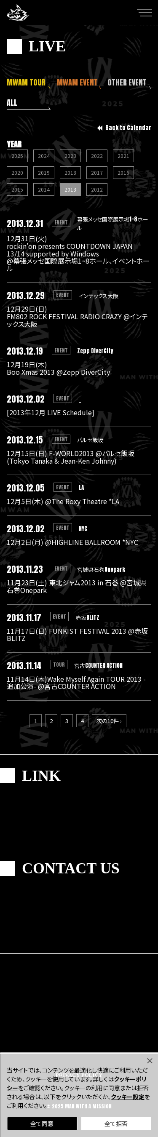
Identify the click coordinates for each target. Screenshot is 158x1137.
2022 (97, 155)
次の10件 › (109, 721)
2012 (97, 189)
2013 (70, 189)
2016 (123, 172)
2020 (17, 172)
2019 (44, 172)
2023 (70, 155)
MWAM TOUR (26, 82)
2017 (97, 172)
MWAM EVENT (77, 82)
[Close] (150, 1061)
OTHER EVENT (127, 82)
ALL (12, 102)
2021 (123, 155)
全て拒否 (116, 1123)
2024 (44, 155)
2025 (17, 155)
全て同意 (42, 1123)
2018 (70, 172)
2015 (17, 189)
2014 (44, 189)
